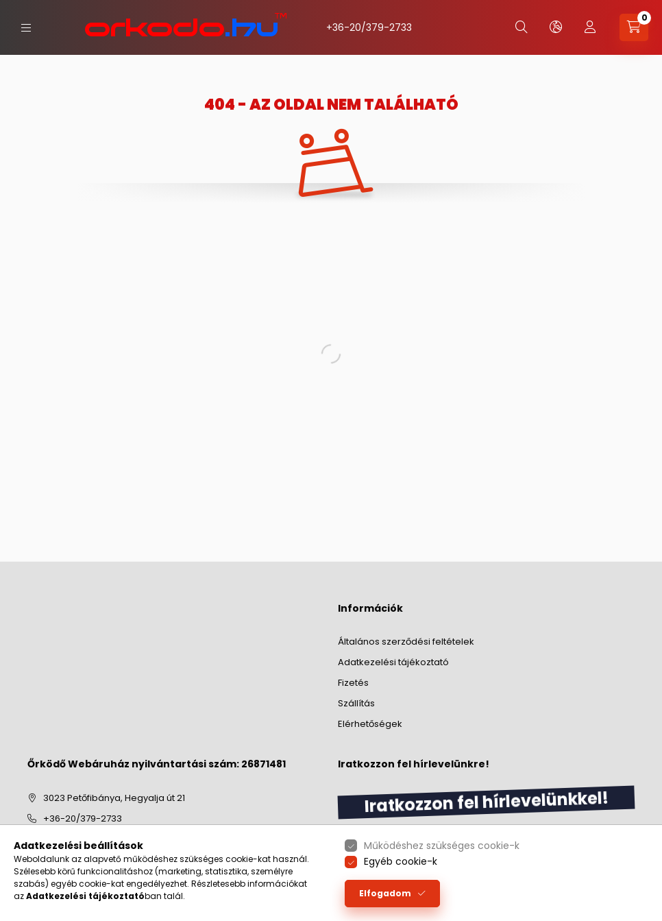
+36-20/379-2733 (369, 27)
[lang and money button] (555, 27)
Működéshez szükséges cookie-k (441, 845)
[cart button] (634, 27)
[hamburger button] (26, 27)
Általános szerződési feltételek (406, 641)
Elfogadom (385, 893)
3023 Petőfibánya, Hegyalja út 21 (114, 797)
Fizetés (353, 682)
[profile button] (590, 27)
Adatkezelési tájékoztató (393, 662)
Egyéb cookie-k (400, 861)
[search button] (521, 27)
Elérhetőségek (370, 723)
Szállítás (356, 703)
